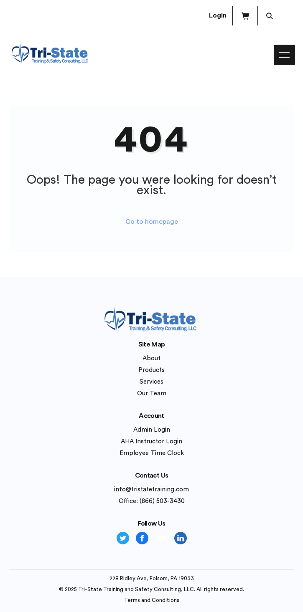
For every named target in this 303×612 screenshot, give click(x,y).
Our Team (151, 393)
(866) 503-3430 (162, 501)
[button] (245, 15)
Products (151, 370)
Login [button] (218, 15)
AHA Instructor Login (151, 441)
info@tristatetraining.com (151, 489)
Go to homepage (151, 221)
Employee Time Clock (152, 453)
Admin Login (151, 430)
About (151, 358)
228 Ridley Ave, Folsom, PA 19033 (151, 578)
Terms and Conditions (151, 600)
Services (151, 382)
